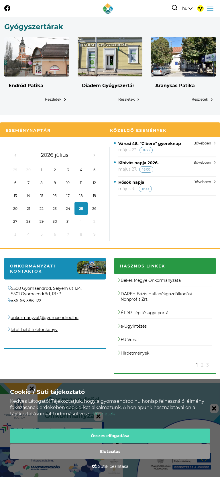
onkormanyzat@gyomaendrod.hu (44, 317)
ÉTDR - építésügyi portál (144, 312)
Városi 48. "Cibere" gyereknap (149, 143)
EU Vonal (128, 339)
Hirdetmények (133, 353)
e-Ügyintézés (132, 326)
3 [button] (207, 365)
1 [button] (197, 365)
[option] (165, 321)
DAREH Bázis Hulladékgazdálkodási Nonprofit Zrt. (155, 296)
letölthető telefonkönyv (34, 329)
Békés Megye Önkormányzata (149, 280)
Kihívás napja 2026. (138, 162)
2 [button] (202, 365)
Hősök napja (131, 182)
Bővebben (204, 143)
